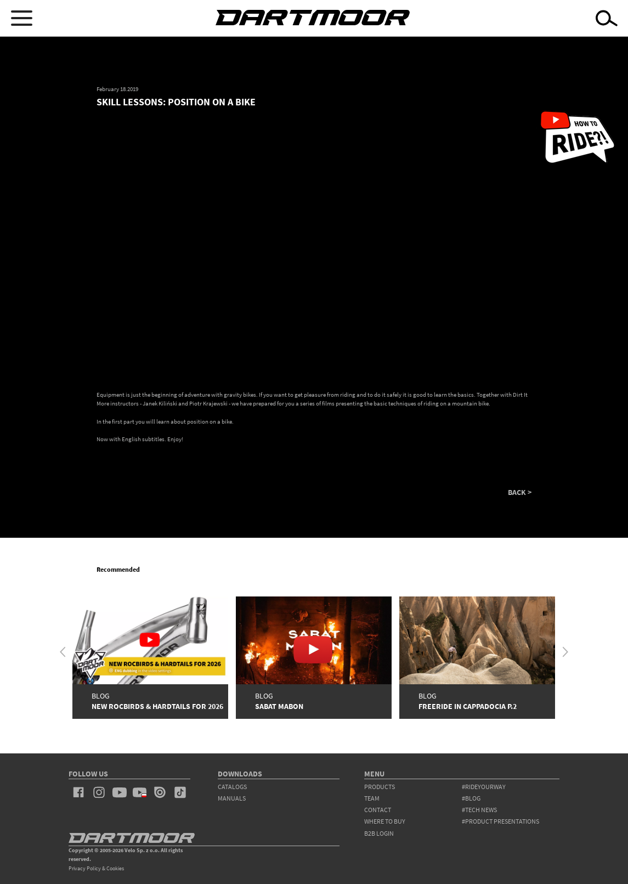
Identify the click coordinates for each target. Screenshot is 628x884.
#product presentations (500, 821)
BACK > (519, 493)
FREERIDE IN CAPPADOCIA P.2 (467, 706)
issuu (160, 792)
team (372, 798)
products (379, 786)
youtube (119, 792)
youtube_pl (139, 792)
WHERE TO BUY (384, 821)
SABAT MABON (279, 706)
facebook (79, 792)
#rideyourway (484, 786)
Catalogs (232, 786)
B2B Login (379, 833)
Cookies (115, 868)
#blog (471, 798)
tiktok (180, 792)
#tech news (479, 810)
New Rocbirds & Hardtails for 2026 (157, 706)
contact (377, 810)
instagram (99, 792)
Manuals (232, 798)
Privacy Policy (85, 868)
